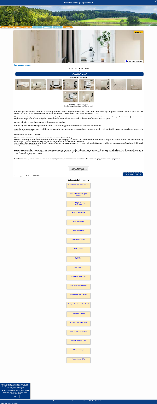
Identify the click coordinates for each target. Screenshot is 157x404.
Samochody (47, 27)
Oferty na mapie (17, 27)
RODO (19, 393)
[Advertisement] (78, 383)
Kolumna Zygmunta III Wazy (78, 322)
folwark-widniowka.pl (150, 1)
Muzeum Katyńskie (78, 221)
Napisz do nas (100, 400)
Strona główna (6, 27)
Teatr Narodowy (78, 267)
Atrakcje (57, 27)
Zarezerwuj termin (133, 174)
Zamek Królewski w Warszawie (79, 331)
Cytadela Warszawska (78, 212)
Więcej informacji (79, 74)
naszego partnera (114, 159)
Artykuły (68, 27)
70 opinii (86, 106)
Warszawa (138, 32)
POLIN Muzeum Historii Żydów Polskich (78, 194)
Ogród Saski (78, 258)
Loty (37, 27)
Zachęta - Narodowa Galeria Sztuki (78, 304)
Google (5, 386)
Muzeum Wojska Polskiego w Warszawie (78, 203)
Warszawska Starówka (78, 313)
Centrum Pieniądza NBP (78, 340)
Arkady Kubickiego (78, 350)
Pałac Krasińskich (78, 230)
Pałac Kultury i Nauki (79, 239)
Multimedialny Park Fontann (78, 295)
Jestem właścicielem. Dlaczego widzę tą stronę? (78, 169)
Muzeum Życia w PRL (78, 359)
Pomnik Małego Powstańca (78, 276)
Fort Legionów (78, 249)
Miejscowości (27, 27)
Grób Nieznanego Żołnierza (79, 285)
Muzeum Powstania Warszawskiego (78, 184)
